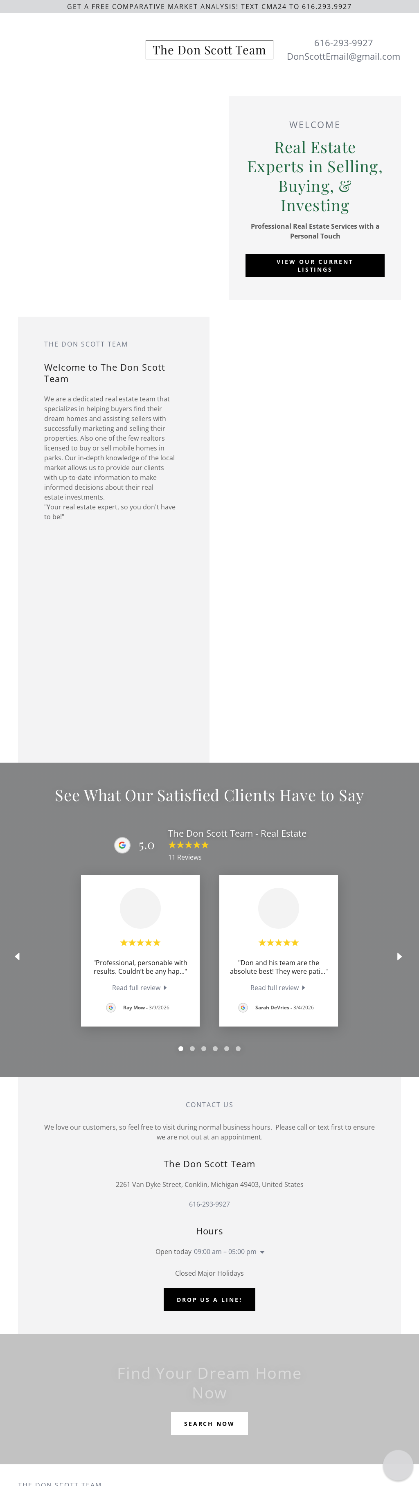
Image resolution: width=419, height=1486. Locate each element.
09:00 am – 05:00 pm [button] (225, 1251)
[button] (260, 1252)
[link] (209, 51)
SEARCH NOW (209, 1423)
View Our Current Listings (315, 265)
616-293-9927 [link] (343, 42)
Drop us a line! (210, 1300)
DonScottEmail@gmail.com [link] (343, 56)
